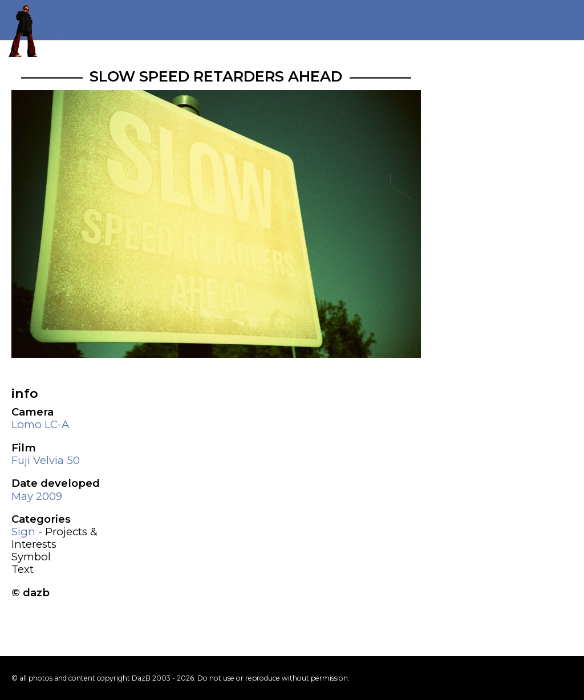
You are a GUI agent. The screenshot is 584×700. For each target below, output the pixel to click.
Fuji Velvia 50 (45, 460)
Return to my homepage (28, 28)
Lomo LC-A (40, 424)
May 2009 (36, 496)
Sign (23, 531)
